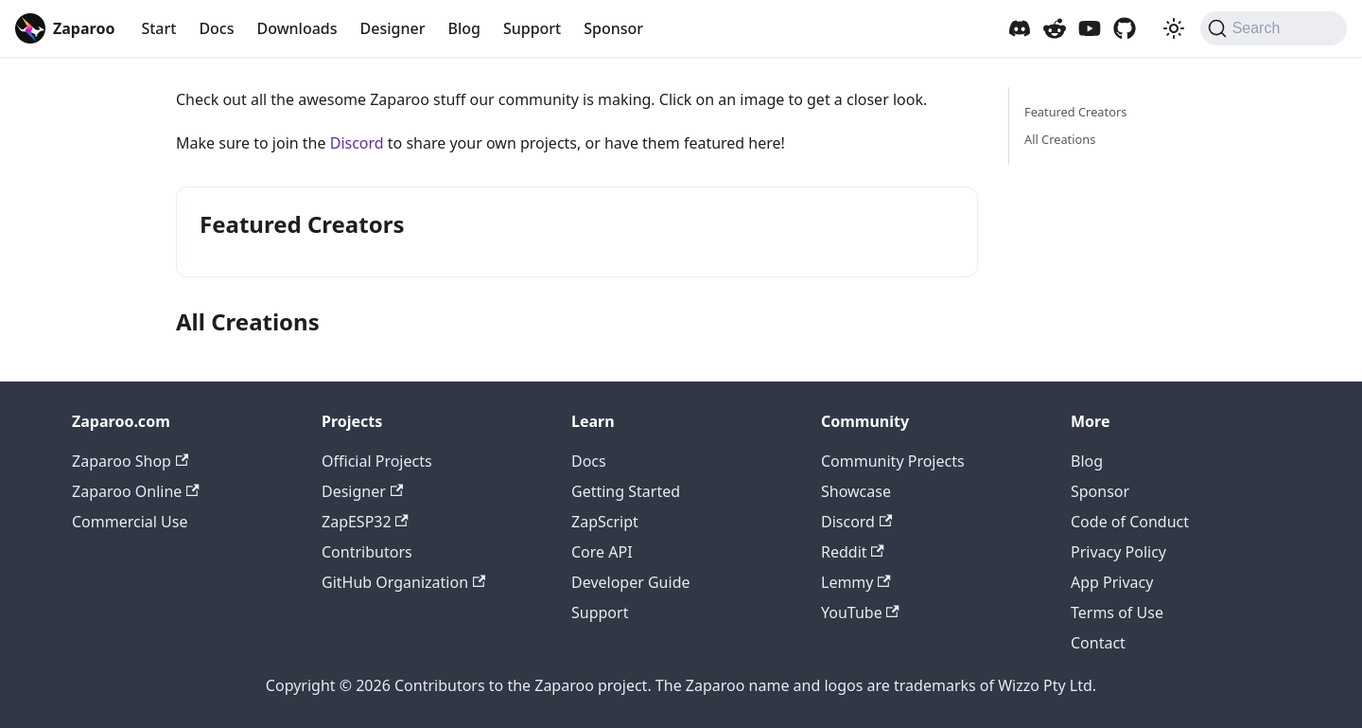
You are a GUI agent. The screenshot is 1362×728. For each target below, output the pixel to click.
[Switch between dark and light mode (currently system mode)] (1174, 28)
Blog (463, 28)
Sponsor (613, 28)
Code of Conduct (1130, 521)
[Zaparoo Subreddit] (1054, 28)
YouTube (860, 612)
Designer (393, 28)
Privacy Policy (1118, 552)
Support (532, 28)
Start (158, 28)
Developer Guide (630, 582)
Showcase (856, 491)
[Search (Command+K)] (1273, 28)
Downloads (296, 28)
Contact (1098, 642)
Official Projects (377, 461)
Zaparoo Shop (130, 461)
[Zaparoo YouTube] (1089, 28)
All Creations (1059, 139)
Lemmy (856, 582)
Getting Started (625, 491)
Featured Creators (1075, 111)
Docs (216, 28)
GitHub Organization (403, 582)
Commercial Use (129, 521)
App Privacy (1112, 582)
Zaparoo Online (136, 491)
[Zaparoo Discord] (1019, 28)
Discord (357, 143)
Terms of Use (1117, 612)
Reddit (852, 552)
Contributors (367, 552)
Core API (602, 552)
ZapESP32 (365, 521)
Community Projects (893, 461)
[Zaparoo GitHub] (1124, 28)
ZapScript (604, 521)
